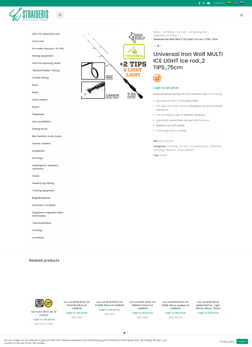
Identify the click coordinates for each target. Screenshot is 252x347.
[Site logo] (32, 14)
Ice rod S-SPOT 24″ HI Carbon (43, 313)
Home (156, 31)
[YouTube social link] (208, 3)
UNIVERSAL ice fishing (165, 35)
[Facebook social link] (199, 3)
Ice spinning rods (198, 31)
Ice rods (181, 31)
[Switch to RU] (241, 3)
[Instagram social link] (204, 3)
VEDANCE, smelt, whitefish (180, 149)
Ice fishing (168, 31)
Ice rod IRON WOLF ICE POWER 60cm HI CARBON (109, 303)
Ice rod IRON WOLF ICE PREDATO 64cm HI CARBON (142, 305)
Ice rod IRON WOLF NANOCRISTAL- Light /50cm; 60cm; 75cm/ (208, 305)
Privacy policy (227, 341)
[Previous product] (155, 46)
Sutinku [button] (242, 341)
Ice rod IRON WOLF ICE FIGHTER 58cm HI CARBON (77, 305)
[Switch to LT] (229, 3)
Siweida (163, 155)
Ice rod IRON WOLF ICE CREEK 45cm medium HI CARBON (175, 305)
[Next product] (161, 46)
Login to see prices (166, 88)
